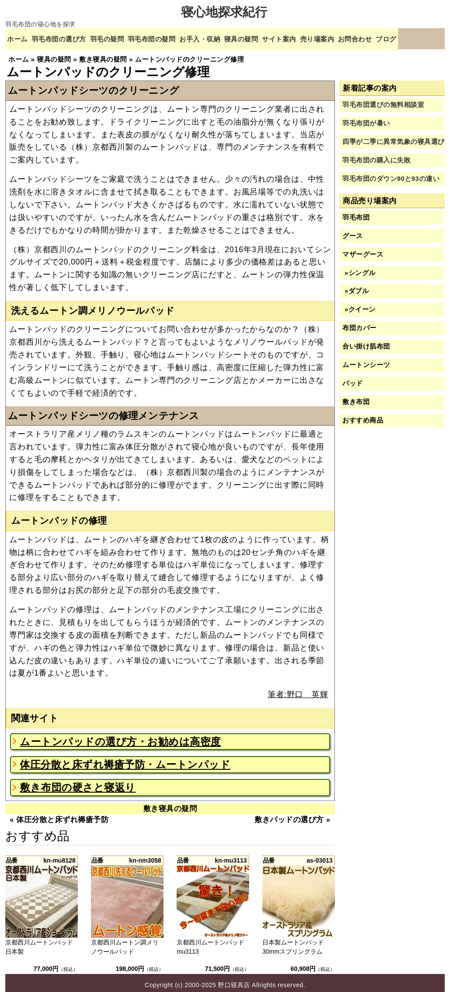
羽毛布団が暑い (366, 119)
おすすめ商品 (362, 416)
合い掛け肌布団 (366, 342)
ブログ (424, 38)
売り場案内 (348, 38)
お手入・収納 (218, 38)
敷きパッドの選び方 (289, 816)
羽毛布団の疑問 (166, 38)
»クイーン (358, 305)
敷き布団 (356, 397)
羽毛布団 (356, 213)
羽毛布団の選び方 (64, 38)
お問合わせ (389, 38)
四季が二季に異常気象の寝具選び (393, 137)
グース (352, 231)
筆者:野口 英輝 (298, 690)
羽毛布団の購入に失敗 (376, 155)
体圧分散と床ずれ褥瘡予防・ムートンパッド (125, 760)
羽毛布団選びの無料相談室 (383, 100)
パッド (352, 379)
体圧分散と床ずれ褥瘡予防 (62, 816)
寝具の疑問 (264, 38)
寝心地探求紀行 (224, 12)
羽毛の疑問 (116, 38)
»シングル (358, 268)
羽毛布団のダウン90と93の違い (390, 174)
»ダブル (355, 286)
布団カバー (359, 323)
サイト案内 (306, 38)
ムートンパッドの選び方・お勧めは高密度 (120, 737)
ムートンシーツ (366, 360)
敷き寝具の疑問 (170, 805)
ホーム (18, 38)
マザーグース (362, 250)
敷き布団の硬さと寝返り (78, 783)
